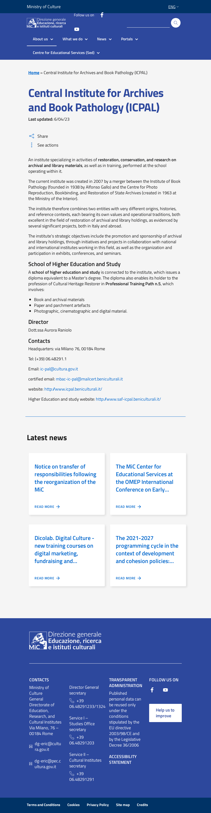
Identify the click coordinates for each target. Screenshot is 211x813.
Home (33, 72)
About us (40, 39)
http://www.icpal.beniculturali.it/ (73, 389)
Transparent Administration (125, 683)
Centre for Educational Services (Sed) (63, 52)
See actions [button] (43, 145)
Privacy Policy (98, 804)
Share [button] (38, 136)
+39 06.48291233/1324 (85, 703)
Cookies (73, 804)
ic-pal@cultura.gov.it (59, 369)
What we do (72, 39)
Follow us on (84, 15)
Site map (123, 804)
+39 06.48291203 (81, 740)
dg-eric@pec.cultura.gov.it (48, 764)
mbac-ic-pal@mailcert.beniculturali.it (89, 379)
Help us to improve (165, 713)
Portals (127, 39)
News (101, 39)
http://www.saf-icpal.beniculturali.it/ (128, 399)
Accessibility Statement (123, 759)
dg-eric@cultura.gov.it (48, 746)
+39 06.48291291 (81, 776)
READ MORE (47, 506)
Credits (142, 804)
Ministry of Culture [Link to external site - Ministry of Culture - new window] (44, 7)
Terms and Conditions (43, 804)
